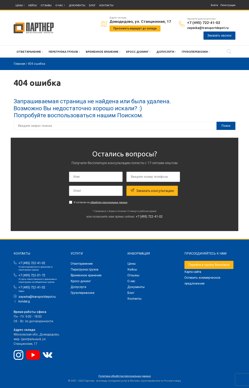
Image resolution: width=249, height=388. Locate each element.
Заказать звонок (219, 35)
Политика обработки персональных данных (124, 376)
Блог (92, 5)
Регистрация (228, 5)
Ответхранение (29, 51)
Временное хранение (102, 51)
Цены (19, 5)
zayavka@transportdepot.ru (208, 28)
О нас (59, 5)
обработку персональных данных (108, 202)
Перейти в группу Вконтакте (209, 265)
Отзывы (46, 5)
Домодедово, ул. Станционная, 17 (140, 21)
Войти (214, 5)
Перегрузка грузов (63, 51)
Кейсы (32, 5)
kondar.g (24, 301)
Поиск (226, 126)
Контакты (106, 5)
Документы (77, 5)
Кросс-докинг (137, 51)
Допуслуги (165, 51)
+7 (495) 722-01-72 (31, 275)
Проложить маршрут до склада (135, 28)
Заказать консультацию (152, 190)
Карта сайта (192, 272)
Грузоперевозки (195, 51)
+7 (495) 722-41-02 (203, 22)
